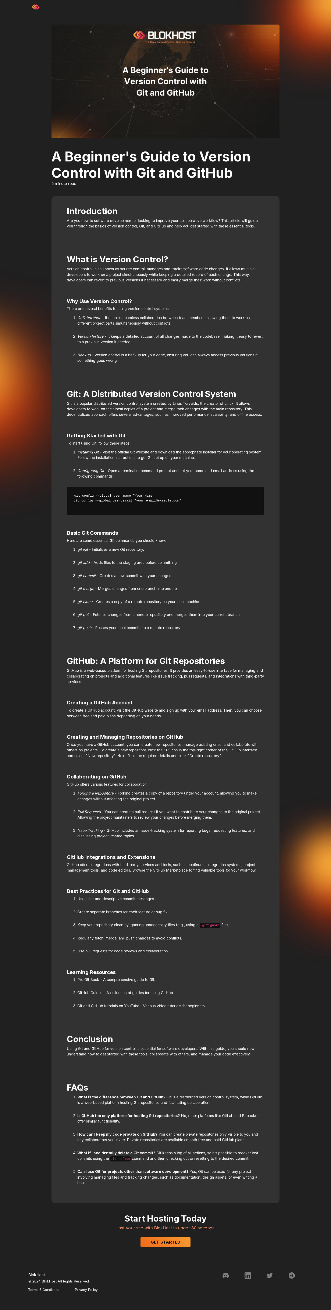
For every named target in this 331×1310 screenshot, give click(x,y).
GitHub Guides (90, 992)
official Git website (133, 452)
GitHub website (144, 710)
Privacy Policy (86, 1290)
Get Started (165, 1242)
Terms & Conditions (43, 1290)
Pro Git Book (88, 979)
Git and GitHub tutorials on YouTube (108, 1006)
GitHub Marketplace (170, 870)
